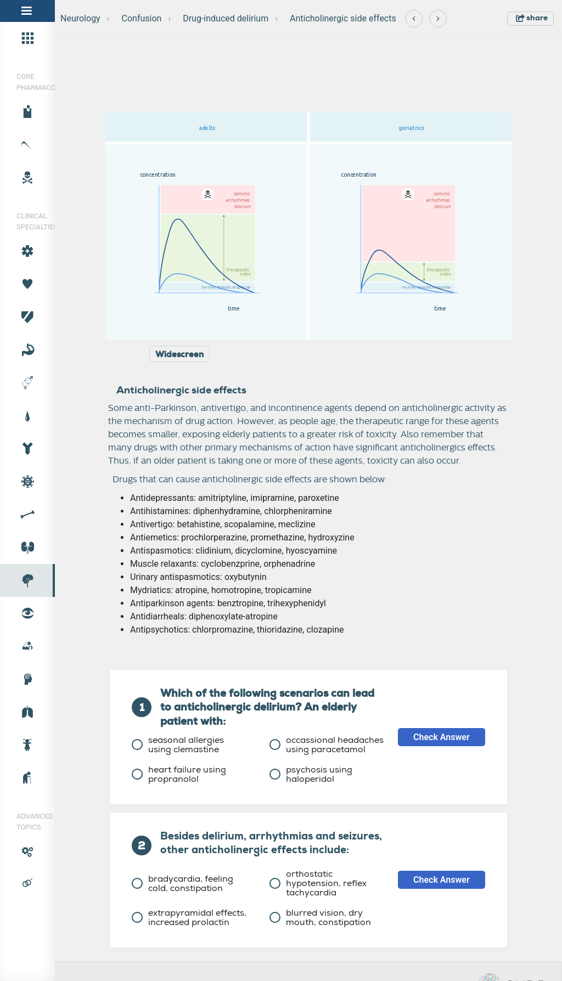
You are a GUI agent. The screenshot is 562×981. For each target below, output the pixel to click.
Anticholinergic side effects (343, 18)
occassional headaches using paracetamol (326, 744)
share (532, 17)
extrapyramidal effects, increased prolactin (189, 917)
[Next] (438, 18)
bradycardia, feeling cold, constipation (182, 883)
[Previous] (414, 18)
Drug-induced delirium (225, 18)
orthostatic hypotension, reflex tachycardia (318, 883)
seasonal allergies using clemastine (178, 744)
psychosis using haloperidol (310, 774)
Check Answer (441, 737)
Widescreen (179, 354)
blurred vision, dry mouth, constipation (320, 917)
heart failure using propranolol (179, 774)
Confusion (142, 18)
